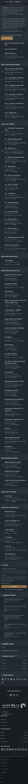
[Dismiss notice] (25, 7)
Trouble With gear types (10, 278)
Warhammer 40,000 (11, 390)
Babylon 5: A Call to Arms (13, 275)
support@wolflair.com (12, 28)
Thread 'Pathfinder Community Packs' (13, 599)
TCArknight (14, 224)
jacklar (18, 264)
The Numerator (18, 467)
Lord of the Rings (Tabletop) (14, 328)
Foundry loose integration (11, 466)
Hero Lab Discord (10, 49)
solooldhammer (15, 424)
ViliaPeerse (14, 296)
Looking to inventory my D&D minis (13, 557)
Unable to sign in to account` (12, 188)
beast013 (14, 198)
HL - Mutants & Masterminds (14, 157)
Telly (12, 74)
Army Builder (9, 260)
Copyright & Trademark (8, 714)
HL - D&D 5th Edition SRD (13, 139)
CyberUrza (14, 559)
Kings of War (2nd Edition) (13, 319)
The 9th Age (9, 372)
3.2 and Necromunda (10, 348)
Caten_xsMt (14, 526)
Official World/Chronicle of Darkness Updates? (16, 179)
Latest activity (4, 725)
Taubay (12, 415)
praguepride (15, 485)
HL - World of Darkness (12, 175)
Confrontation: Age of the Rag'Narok (13, 313)
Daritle (13, 135)
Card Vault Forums (8, 492)
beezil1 (13, 516)
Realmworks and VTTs (10, 475)
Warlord (7, 428)
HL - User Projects (11, 228)
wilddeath (14, 501)
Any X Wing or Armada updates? (12, 367)
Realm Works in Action (12, 471)
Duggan (14, 162)
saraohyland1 (14, 280)
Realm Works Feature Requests (15, 480)
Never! (6, 533)
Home (2, 778)
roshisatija (22, 287)
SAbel (16, 533)
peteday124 (15, 395)
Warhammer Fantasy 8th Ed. (14, 399)
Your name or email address (8, 568)
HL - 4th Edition (10, 193)
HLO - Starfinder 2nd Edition (14, 103)
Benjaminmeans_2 (19, 153)
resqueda (14, 350)
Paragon (21, 357)
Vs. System (8, 537)
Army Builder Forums (9, 256)
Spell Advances (8, 340)
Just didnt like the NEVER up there (13, 524)
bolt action (7, 264)
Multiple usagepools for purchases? (13, 223)
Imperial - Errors (8, 287)
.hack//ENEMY (9, 530)
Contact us (3, 765)
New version (8, 241)
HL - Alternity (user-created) (14, 237)
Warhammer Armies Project (11, 403)
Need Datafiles (8, 550)
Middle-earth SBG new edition (12, 331)
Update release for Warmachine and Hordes (15, 441)
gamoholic (14, 333)
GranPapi (14, 180)
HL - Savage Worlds (11, 202)
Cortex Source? (8, 215)
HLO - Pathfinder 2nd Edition (14, 85)
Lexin (12, 189)
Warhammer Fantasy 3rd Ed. (14, 419)
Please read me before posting (12, 414)
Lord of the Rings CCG (12, 520)
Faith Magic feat (9, 81)
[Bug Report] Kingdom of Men (12, 322)
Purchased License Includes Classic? (13, 72)
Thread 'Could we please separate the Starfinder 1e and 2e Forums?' (14, 616)
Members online (8, 644)
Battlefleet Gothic (11, 284)
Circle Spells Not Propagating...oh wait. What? (16, 143)
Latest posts (3, 719)
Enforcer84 (14, 144)
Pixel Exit (8, 759)
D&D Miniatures (10, 554)
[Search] (26, 1)
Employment (5, 711)
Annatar (19, 306)
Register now (20, 589)
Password (3, 575)
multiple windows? (9, 484)
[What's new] (22, 1)
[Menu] (2, 1)
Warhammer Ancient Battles (14, 381)
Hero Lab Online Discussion (14, 69)
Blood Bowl (8, 291)
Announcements (10, 53)
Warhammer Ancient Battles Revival (13, 385)
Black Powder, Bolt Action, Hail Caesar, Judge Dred (15, 301)
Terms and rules (4, 769)
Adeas (12, 433)
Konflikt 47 (7, 306)
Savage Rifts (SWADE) (10, 206)
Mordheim (8, 337)
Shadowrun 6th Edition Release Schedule (14, 116)
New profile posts (5, 722)
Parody (21, 81)
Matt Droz (14, 117)
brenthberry (20, 476)
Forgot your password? (7, 580)
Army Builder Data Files (10, 271)
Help (2, 775)
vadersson (14, 368)
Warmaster (8, 446)
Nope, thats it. (8, 357)
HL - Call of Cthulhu (11, 184)
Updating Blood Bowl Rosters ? (12, 295)
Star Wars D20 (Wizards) (11, 232)
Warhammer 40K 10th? (10, 394)
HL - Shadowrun (10, 148)
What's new (4, 715)
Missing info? (8, 541)
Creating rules (8, 450)
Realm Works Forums (9, 458)
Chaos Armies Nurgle (10, 423)
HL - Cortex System (11, 211)
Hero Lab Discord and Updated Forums (14, 57)
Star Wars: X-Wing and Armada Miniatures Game (15, 362)
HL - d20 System (10, 166)
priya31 (13, 315)
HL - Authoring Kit (11, 219)
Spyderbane (14, 171)
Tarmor (13, 233)
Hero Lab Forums (7, 124)
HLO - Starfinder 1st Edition (14, 94)
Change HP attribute (9, 170)
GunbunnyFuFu (15, 207)
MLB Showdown (10, 511)
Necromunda (9, 345)
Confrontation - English (13, 310)
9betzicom (24, 668)
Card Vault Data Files (9, 507)
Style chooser (4, 762)
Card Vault (8, 496)
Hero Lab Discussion (11, 245)
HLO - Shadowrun (10, 112)
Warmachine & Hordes (12, 437)
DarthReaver (19, 542)
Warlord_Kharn (22, 550)
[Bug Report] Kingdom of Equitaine (13, 376)
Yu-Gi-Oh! (8, 546)
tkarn (20, 215)
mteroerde (14, 386)
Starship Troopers (11, 354)
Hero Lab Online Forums (10, 65)
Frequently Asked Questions (11, 432)
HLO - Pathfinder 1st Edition (14, 78)
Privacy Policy (6, 713)
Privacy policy (4, 772)
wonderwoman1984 (16, 324)
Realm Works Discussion (13, 462)
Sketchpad (19, 241)
